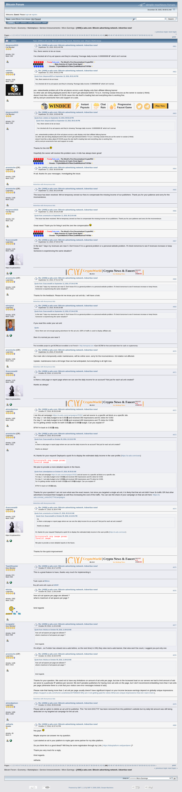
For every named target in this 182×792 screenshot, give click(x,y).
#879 (174, 704)
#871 (174, 372)
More (44, 22)
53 (128, 35)
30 (73, 35)
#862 (174, 72)
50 (121, 35)
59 (142, 35)
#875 (174, 567)
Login (30, 22)
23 (56, 35)
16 (39, 35)
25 (61, 35)
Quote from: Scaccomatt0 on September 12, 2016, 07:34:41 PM (56, 283)
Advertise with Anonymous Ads (44, 184)
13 (32, 35)
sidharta (9, 724)
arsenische (11, 167)
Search (24, 22)
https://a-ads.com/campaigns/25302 (68, 415)
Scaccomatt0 (11, 240)
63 (152, 35)
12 (30, 35)
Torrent (37, 19)
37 (89, 35)
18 (44, 35)
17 (42, 35)
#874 (174, 509)
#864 (174, 169)
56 (135, 35)
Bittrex (47, 581)
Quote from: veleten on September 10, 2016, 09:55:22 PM (54, 118)
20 (49, 35)
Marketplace (32, 28)
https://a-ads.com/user (130, 456)
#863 (174, 113)
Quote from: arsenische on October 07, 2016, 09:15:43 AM (54, 513)
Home (11, 22)
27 (65, 35)
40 (96, 35)
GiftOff (55, 585)
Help (17, 22)
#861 (174, 46)
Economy (22, 28)
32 (77, 35)
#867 (174, 241)
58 (140, 35)
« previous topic (161, 32)
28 (68, 35)
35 (84, 35)
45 (109, 35)
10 (25, 35)
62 (149, 35)
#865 (174, 190)
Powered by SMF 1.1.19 (77, 788)
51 (123, 35)
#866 (174, 211)
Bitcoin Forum (10, 28)
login (27, 14)
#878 (174, 655)
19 (47, 35)
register (34, 14)
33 (80, 35)
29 (70, 35)
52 (126, 35)
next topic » (173, 768)
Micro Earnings (68, 28)
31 (75, 35)
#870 (174, 351)
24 (58, 35)
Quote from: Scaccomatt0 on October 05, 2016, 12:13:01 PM (55, 439)
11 (28, 35)
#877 (174, 625)
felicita (9, 589)
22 (54, 35)
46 (111, 35)
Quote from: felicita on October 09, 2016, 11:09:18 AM (52, 630)
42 (101, 35)
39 (94, 35)
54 (130, 35)
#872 (174, 410)
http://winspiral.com (86, 346)
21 (51, 35)
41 (99, 35)
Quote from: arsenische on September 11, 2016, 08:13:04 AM (55, 215)
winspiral (10, 306)
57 (137, 35)
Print (174, 37)
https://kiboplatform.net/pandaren (117, 745)
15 (37, 35)
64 (5, 37)
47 (114, 35)
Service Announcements (50, 28)
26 (63, 35)
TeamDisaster (12, 566)
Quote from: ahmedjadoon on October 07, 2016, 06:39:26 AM (55, 471)
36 (87, 35)
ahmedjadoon (12, 409)
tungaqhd (10, 624)
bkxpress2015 (12, 45)
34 (82, 35)
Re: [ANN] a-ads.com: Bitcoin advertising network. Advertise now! (68, 45)
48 (116, 35)
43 (103, 35)
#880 (174, 725)
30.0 (32, 19)
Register (37, 22)
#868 (174, 279)
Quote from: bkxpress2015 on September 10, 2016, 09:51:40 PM (56, 76)
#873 (174, 435)
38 (92, 35)
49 (118, 35)
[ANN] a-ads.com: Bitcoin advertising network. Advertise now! (104, 28)
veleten (9, 71)
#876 (174, 590)
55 (133, 35)
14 (35, 35)
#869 (174, 307)
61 (147, 35)
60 (144, 35)
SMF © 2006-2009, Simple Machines (100, 788)
